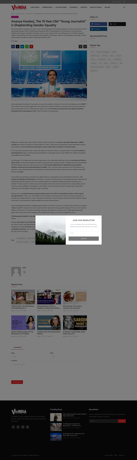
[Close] (99, 217)
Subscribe (83, 238)
